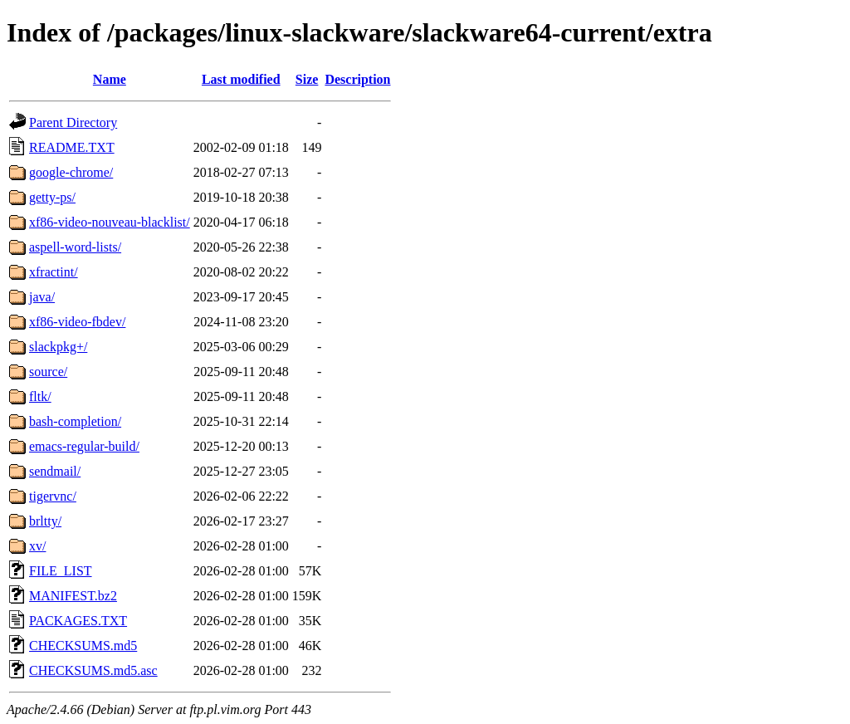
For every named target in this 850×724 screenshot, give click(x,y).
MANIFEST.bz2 (73, 596)
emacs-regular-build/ (84, 446)
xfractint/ (53, 272)
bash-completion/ (75, 421)
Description (357, 79)
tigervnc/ (52, 496)
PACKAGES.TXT (78, 621)
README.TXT (72, 147)
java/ (42, 297)
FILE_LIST (60, 571)
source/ (48, 371)
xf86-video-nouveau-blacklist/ (109, 222)
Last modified (241, 79)
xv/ (37, 546)
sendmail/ (55, 471)
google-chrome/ (71, 172)
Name (109, 79)
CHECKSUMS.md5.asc (93, 670)
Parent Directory (73, 122)
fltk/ (40, 396)
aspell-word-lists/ (75, 247)
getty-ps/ (52, 197)
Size (307, 79)
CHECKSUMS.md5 (83, 645)
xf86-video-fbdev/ (77, 322)
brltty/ (45, 521)
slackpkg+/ (58, 347)
